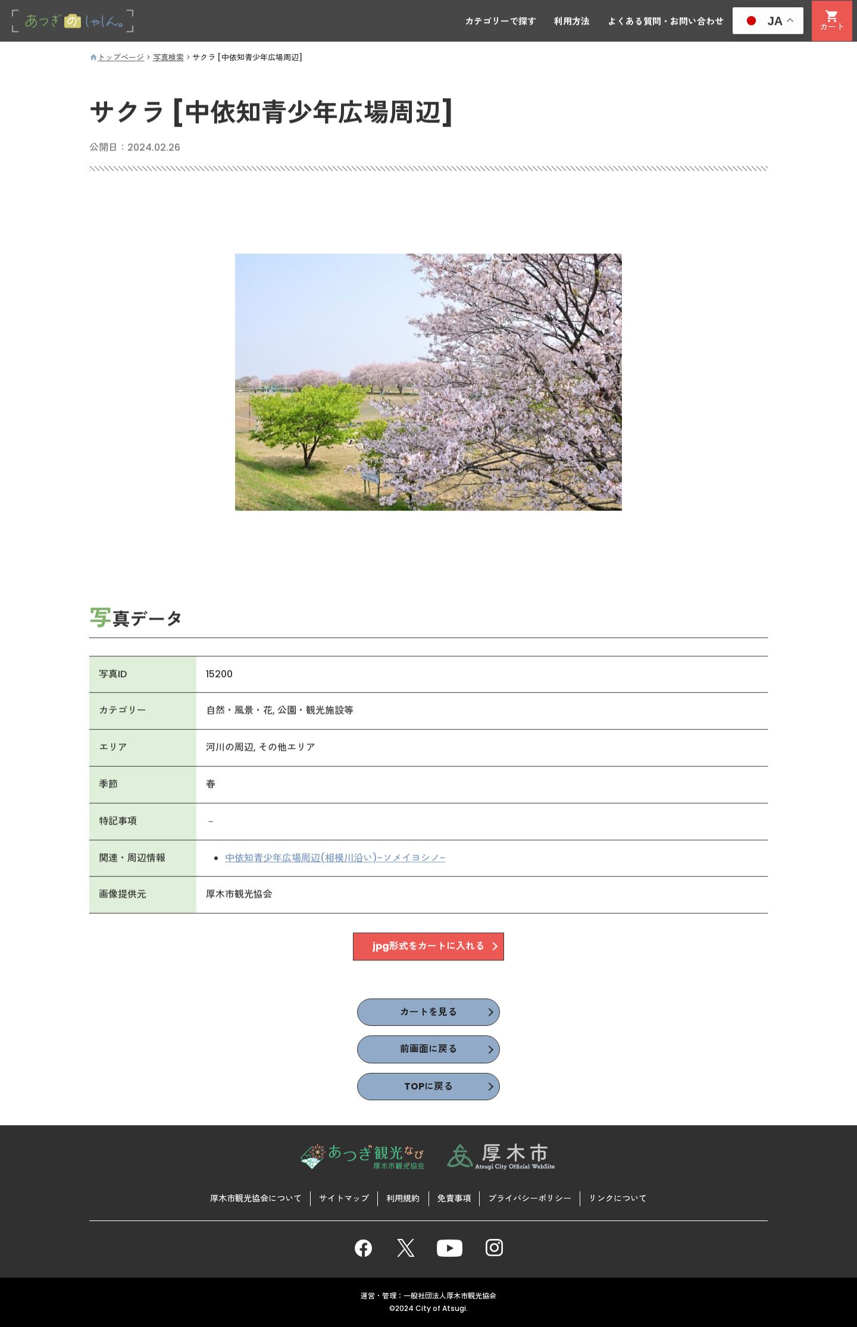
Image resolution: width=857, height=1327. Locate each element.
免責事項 (454, 1198)
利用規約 (403, 1198)
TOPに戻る (428, 1087)
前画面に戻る (428, 1049)
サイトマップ (343, 1198)
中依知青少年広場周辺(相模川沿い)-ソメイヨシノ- (335, 858)
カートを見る (428, 1012)
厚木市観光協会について (255, 1198)
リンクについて (618, 1198)
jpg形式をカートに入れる (428, 947)
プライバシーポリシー (530, 1198)
